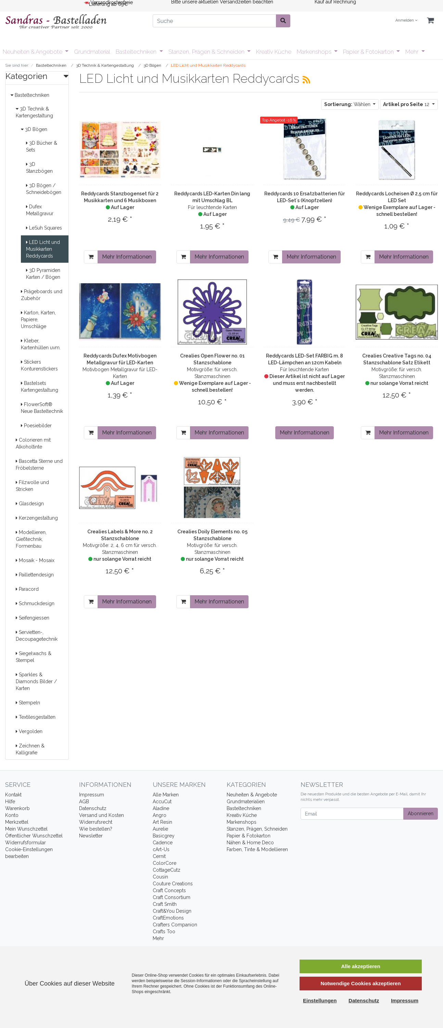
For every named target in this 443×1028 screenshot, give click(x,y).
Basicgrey (164, 835)
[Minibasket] (430, 20)
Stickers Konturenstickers (39, 365)
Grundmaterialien (246, 801)
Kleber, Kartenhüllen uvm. (41, 344)
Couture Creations (173, 883)
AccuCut (162, 801)
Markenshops (315, 51)
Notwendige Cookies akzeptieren (360, 983)
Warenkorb (17, 808)
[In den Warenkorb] (91, 256)
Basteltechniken (137, 51)
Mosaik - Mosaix (35, 560)
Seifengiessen (32, 618)
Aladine (161, 808)
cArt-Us (161, 849)
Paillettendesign (35, 574)
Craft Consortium (171, 897)
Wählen (348, 104)
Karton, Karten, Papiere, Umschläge (38, 319)
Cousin (160, 877)
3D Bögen (34, 129)
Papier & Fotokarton (369, 51)
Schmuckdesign (35, 603)
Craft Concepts (169, 890)
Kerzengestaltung (37, 518)
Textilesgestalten (35, 717)
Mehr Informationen (127, 256)
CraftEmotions (168, 918)
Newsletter (91, 835)
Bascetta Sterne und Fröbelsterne (39, 464)
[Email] (352, 814)
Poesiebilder (36, 425)
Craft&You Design (172, 911)
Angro (159, 815)
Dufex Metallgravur (39, 210)
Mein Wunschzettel (26, 829)
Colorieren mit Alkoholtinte (33, 443)
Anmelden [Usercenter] (406, 20)
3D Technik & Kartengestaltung (34, 112)
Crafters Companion (175, 924)
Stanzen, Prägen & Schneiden (207, 51)
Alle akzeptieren (360, 966)
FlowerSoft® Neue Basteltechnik (42, 408)
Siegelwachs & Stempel (33, 657)
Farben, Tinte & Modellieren (257, 849)
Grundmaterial (92, 51)
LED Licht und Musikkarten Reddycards (43, 249)
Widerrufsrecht (95, 822)
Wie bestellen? (95, 829)
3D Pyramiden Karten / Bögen (43, 274)
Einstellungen (320, 1000)
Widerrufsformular (25, 842)
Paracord (27, 589)
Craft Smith (165, 904)
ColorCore (164, 863)
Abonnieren (420, 813)
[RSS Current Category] (306, 80)
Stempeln (28, 702)
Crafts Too (164, 931)
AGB (84, 801)
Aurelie (160, 829)
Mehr (412, 51)
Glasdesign (30, 503)
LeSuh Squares (44, 228)
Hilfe (10, 801)
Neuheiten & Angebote (33, 51)
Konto (11, 815)
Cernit (159, 856)
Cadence (163, 842)
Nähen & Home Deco (250, 842)
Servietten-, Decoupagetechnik (37, 635)
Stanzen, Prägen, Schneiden (257, 829)
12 (407, 104)
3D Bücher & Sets (41, 146)
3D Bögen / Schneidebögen (43, 189)
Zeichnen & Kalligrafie (30, 749)
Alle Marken (166, 794)
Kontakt (13, 794)
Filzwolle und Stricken (32, 486)
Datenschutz (92, 808)
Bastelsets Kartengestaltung (39, 386)
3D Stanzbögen (39, 167)
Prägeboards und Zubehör (41, 295)
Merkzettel (16, 822)
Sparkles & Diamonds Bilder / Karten (36, 681)
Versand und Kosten (101, 815)
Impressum (91, 794)
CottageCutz (166, 870)
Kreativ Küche (273, 51)
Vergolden (29, 731)
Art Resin (162, 822)
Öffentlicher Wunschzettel (34, 835)
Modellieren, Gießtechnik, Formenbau (31, 539)
